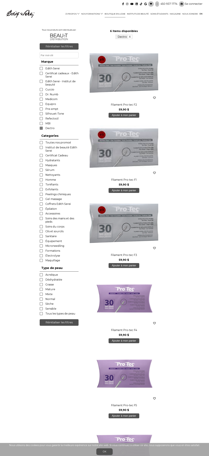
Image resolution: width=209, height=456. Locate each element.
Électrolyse (52, 255)
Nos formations (90, 13)
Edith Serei (52, 68)
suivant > (134, 216)
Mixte (49, 294)
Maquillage (52, 260)
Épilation (51, 208)
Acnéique (51, 274)
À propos (71, 13)
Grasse (49, 284)
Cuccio (49, 89)
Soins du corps (54, 226)
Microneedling (54, 245)
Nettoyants (52, 174)
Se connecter (190, 3)
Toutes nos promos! (58, 142)
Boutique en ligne (115, 13)
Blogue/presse (64, 426)
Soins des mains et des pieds (59, 220)
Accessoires (52, 213)
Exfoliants (51, 189)
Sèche (49, 303)
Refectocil (52, 118)
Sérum (49, 170)
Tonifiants (51, 184)
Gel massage (53, 199)
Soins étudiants (159, 13)
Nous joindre (190, 13)
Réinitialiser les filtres (59, 46)
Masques (51, 165)
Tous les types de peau (60, 313)
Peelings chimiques (58, 194)
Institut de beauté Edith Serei (61, 149)
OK (104, 451)
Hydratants (52, 160)
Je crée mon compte (105, 387)
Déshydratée (53, 279)
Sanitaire (51, 236)
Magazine (175, 13)
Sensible (50, 308)
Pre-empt (51, 108)
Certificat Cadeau (56, 155)
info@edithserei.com (68, 433)
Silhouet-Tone (54, 113)
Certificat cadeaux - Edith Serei (62, 75)
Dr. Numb (51, 94)
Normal (50, 299)
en (201, 13)
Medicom (51, 99)
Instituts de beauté (138, 13)
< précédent (114, 216)
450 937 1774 (169, 3)
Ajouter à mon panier (94, 116)
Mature (50, 289)
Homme (50, 179)
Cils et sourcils (54, 231)
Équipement (53, 241)
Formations (52, 250)
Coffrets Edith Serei (58, 203)
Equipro (50, 104)
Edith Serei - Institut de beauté (60, 83)
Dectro (50, 128)
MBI (48, 123)
